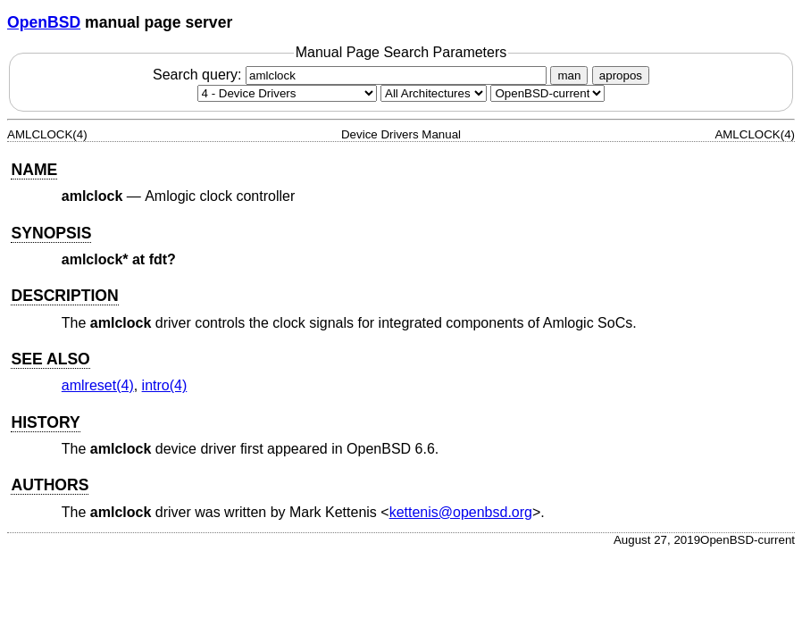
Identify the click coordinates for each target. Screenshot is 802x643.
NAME (34, 170)
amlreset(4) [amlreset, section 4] (98, 385)
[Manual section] (287, 93)
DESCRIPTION (64, 296)
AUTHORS (49, 485)
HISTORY (45, 422)
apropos (620, 75)
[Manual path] (547, 93)
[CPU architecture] (433, 93)
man (569, 75)
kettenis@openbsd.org (460, 512)
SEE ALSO (50, 359)
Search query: (352, 74)
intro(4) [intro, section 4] (165, 385)
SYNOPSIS (51, 233)
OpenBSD (43, 22)
